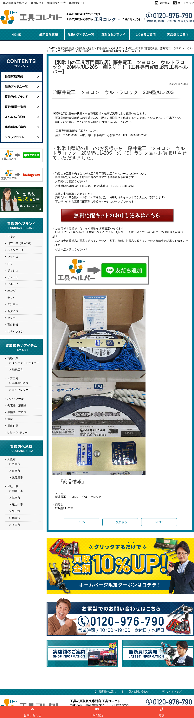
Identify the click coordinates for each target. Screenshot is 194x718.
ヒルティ (12, 284)
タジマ (11, 318)
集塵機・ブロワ (16, 412)
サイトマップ (186, 2)
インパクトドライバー (25, 363)
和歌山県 (12, 486)
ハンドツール (15, 398)
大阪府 (11, 459)
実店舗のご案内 (107, 691)
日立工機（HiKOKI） (20, 243)
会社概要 (164, 2)
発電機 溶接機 (16, 405)
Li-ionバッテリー (17, 432)
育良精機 (12, 324)
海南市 (16, 497)
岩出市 (16, 511)
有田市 (16, 524)
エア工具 (12, 378)
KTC (10, 263)
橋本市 (16, 518)
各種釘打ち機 (20, 383)
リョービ (12, 277)
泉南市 (16, 470)
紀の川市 (17, 504)
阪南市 (16, 464)
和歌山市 (17, 491)
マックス (12, 256)
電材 (10, 419)
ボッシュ (12, 270)
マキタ (11, 236)
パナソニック (15, 250)
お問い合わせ (141, 691)
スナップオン (15, 331)
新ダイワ (12, 311)
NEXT (159, 522)
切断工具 (17, 369)
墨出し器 (12, 425)
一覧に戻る (120, 522)
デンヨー (12, 304)
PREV (81, 522)
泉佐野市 (17, 477)
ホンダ (11, 290)
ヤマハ (11, 297)
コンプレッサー (21, 389)
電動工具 (12, 358)
